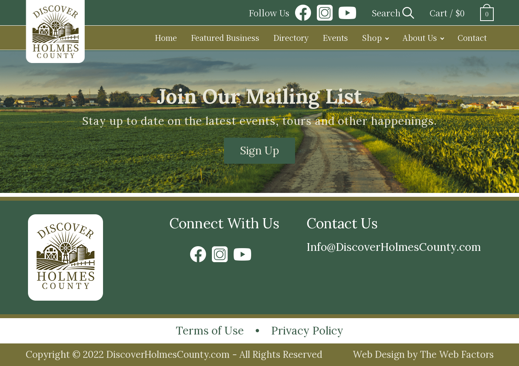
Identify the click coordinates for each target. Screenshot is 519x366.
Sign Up (259, 151)
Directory (291, 37)
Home (166, 37)
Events (335, 37)
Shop (372, 37)
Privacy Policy (307, 331)
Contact (472, 37)
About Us (419, 37)
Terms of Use (210, 331)
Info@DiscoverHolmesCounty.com (393, 247)
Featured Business (225, 37)
